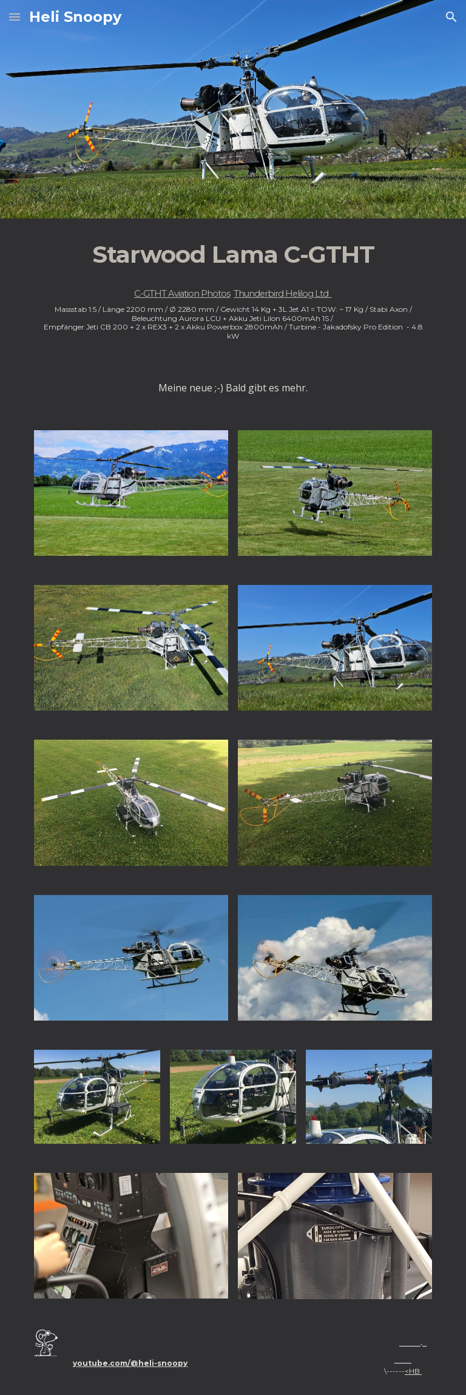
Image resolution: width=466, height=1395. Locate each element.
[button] (14, 16)
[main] (232, 289)
